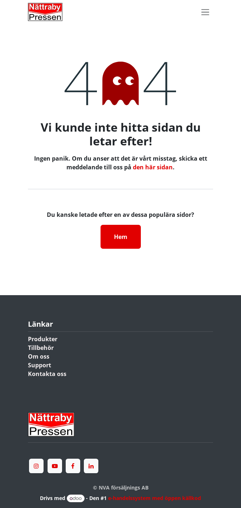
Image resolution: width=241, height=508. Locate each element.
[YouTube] (55, 466)
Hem (120, 237)
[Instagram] (36, 466)
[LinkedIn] (91, 466)
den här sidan (153, 167)
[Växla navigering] (205, 12)
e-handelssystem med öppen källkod (154, 498)
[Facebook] (73, 466)
